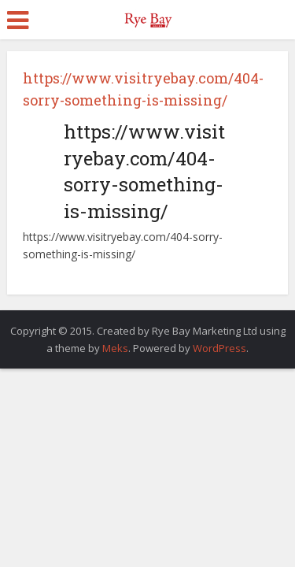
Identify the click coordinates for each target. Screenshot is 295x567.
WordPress (219, 348)
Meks (115, 348)
